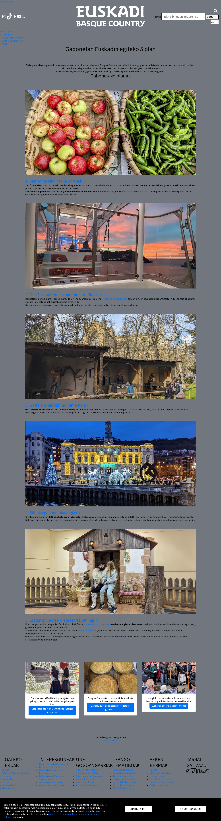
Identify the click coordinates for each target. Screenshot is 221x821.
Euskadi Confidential (123, 785)
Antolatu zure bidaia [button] (13, 40)
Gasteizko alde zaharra (51, 782)
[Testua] (183, 16)
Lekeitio (6, 775)
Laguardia (7, 779)
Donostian (142, 191)
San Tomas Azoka (85, 782)
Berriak (153, 769)
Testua (157, 16)
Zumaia (6, 782)
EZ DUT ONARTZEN (190, 808)
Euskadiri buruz (158, 775)
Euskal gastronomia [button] (12, 37)
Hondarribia (8, 785)
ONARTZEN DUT (138, 808)
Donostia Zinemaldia (87, 772)
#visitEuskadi (110, 740)
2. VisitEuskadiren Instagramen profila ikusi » (65, 294)
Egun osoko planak (123, 769)
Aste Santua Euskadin (87, 785)
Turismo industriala (123, 775)
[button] (215, 10)
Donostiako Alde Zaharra (52, 785)
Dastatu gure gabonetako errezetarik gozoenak (110, 707)
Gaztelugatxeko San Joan (15, 772)
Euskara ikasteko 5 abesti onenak (168, 705)
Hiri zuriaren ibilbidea (124, 779)
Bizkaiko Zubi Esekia (49, 767)
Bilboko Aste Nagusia (87, 769)
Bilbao (5, 769)
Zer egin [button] (6, 34)
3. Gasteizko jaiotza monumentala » (57, 405)
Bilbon (128, 191)
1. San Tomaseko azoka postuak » (55, 181)
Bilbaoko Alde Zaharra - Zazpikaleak (51, 778)
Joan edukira (6, 1)
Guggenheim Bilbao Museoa (53, 763)
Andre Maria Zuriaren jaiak (89, 775)
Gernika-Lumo (9, 788)
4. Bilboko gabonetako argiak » (52, 512)
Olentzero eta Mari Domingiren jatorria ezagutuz (52, 710)
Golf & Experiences (122, 788)
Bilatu (212, 17)
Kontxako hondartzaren (114, 298)
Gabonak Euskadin (85, 779)
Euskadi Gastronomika (124, 782)
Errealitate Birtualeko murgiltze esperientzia (162, 780)
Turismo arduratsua (160, 785)
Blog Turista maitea (160, 772)
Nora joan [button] (7, 31)
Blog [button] (4, 43)
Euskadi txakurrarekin (124, 772)
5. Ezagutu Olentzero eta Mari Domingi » (61, 620)
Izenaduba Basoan (87, 630)
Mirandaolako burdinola (98, 624)
